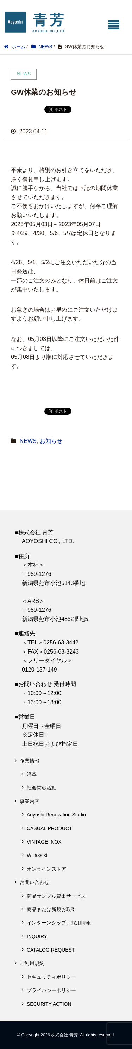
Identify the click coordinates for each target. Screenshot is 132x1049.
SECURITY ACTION (49, 1004)
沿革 (32, 774)
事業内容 (29, 801)
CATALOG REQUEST (51, 950)
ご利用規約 (32, 963)
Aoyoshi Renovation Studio (56, 815)
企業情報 (29, 761)
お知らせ (51, 441)
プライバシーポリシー (51, 990)
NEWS (28, 441)
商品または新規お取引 (51, 909)
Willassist (37, 855)
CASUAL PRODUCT (49, 828)
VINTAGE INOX (44, 842)
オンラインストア (46, 869)
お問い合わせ (34, 882)
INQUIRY (37, 936)
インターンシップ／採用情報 (59, 923)
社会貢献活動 (41, 787)
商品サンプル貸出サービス (56, 896)
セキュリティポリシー (51, 977)
